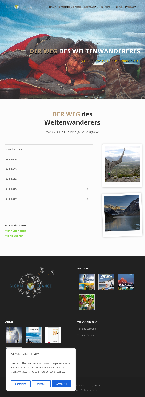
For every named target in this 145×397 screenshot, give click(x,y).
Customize (20, 383)
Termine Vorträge (86, 328)
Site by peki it (93, 385)
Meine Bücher (14, 236)
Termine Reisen (85, 334)
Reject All (41, 383)
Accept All (61, 383)
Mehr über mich (15, 230)
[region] (41, 369)
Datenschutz (77, 385)
